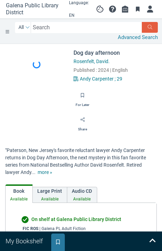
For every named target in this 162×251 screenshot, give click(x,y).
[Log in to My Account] (150, 9)
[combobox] (86, 27)
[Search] (150, 27)
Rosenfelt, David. (92, 61)
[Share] (82, 122)
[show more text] (45, 172)
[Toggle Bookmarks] (137, 9)
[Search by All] (24, 27)
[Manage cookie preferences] (100, 9)
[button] (112, 9)
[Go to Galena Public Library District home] (32, 9)
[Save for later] (83, 97)
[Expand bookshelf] (152, 241)
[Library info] (125, 9)
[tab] (19, 193)
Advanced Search (138, 37)
